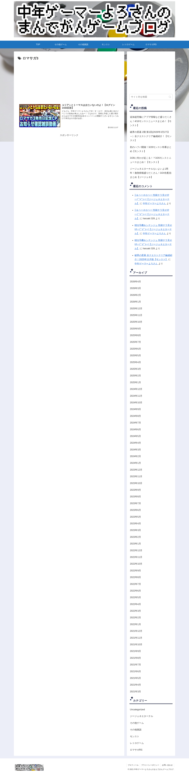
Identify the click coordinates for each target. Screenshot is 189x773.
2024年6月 (135, 429)
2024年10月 (136, 402)
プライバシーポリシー (150, 765)
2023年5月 (135, 517)
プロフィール (133, 765)
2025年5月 (135, 355)
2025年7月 (135, 342)
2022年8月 (135, 577)
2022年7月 (135, 584)
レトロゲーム (137, 743)
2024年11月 (136, 396)
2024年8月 (135, 416)
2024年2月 (135, 456)
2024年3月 (135, 449)
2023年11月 (136, 476)
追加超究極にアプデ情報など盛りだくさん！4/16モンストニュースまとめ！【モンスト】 (151, 121)
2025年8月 (135, 335)
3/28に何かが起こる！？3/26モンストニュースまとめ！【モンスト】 (150, 160)
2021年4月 (135, 684)
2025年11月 (136, 315)
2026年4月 (135, 281)
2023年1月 (135, 543)
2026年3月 (135, 288)
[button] (170, 96)
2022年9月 (135, 570)
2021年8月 (135, 658)
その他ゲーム (137, 723)
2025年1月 (135, 382)
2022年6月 (135, 590)
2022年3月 (135, 611)
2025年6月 (135, 349)
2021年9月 (135, 651)
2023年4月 (135, 523)
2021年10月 (136, 644)
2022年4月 (135, 604)
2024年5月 (135, 436)
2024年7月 (135, 422)
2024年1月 (135, 463)
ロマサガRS (136, 749)
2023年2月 (135, 537)
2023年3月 (135, 530)
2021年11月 (136, 638)
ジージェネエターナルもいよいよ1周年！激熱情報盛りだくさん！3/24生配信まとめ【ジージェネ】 (150, 173)
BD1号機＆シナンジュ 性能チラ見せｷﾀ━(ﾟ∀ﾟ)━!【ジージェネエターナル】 (153, 229)
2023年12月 (136, 469)
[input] (151, 97)
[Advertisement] (69, 68)
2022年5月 (135, 597)
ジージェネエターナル (141, 716)
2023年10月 (136, 483)
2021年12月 (136, 631)
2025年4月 (135, 362)
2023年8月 (135, 496)
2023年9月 (135, 490)
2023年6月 (135, 510)
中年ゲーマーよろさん (154, 203)
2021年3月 (135, 691)
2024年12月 (136, 389)
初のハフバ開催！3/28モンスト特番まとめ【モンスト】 (150, 149)
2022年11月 (136, 557)
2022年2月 (135, 617)
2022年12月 (136, 550)
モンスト (134, 736)
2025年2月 (135, 375)
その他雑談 (135, 729)
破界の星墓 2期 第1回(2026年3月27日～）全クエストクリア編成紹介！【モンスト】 (151, 136)
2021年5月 (135, 678)
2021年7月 (135, 664)
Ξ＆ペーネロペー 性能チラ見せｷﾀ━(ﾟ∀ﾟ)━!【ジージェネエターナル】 (152, 199)
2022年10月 (136, 563)
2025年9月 (135, 328)
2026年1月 (135, 301)
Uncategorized (137, 709)
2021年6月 (135, 671)
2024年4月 (135, 443)
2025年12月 (136, 308)
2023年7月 (135, 503)
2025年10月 (136, 322)
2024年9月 (135, 409)
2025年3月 (135, 369)
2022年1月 (135, 624)
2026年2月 (135, 295)
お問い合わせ (167, 765)
